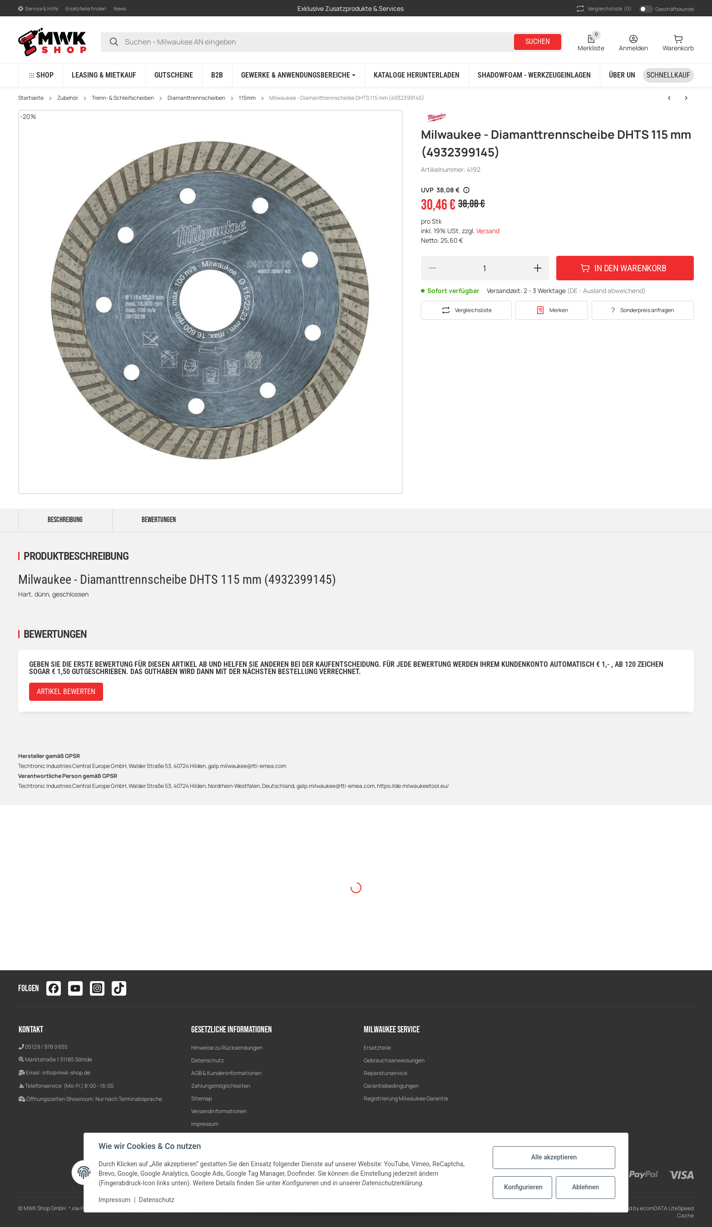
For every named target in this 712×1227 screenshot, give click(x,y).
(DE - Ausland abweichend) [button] (606, 290)
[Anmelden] (633, 42)
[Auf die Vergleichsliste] (466, 310)
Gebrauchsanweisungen (394, 1060)
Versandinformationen (219, 1111)
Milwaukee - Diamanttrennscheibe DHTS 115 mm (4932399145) (346, 98)
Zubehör (67, 98)
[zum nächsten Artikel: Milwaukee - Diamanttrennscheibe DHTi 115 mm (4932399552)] (669, 98)
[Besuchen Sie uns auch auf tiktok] (119, 988)
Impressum (204, 1124)
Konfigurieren (523, 1187)
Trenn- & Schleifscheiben (123, 98)
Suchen (537, 41)
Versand (487, 230)
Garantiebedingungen (391, 1086)
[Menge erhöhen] (538, 268)
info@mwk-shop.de (66, 1072)
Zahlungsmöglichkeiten (220, 1086)
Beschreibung (65, 519)
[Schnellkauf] (668, 75)
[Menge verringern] (432, 268)
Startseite (31, 98)
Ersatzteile (377, 1047)
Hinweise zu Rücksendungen (226, 1047)
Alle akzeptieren (554, 1157)
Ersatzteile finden (85, 8)
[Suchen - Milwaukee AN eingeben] (114, 42)
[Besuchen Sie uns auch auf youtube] (75, 988)
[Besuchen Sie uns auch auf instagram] (97, 988)
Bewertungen (159, 519)
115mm (247, 98)
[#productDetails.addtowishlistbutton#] (551, 310)
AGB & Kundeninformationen (226, 1073)
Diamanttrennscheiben (196, 98)
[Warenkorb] (678, 42)
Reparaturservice (385, 1073)
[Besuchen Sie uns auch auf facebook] (53, 988)
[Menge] (485, 268)
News (120, 8)
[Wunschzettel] (591, 42)
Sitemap (201, 1098)
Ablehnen (585, 1187)
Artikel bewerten (66, 691)
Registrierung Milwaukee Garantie (406, 1098)
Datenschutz (207, 1060)
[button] (38, 8)
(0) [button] (603, 8)
